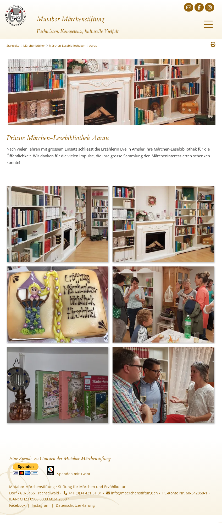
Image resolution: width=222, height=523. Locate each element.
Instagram (40, 505)
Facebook (17, 505)
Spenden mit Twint (73, 473)
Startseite (13, 45)
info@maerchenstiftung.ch (132, 492)
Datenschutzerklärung (75, 505)
